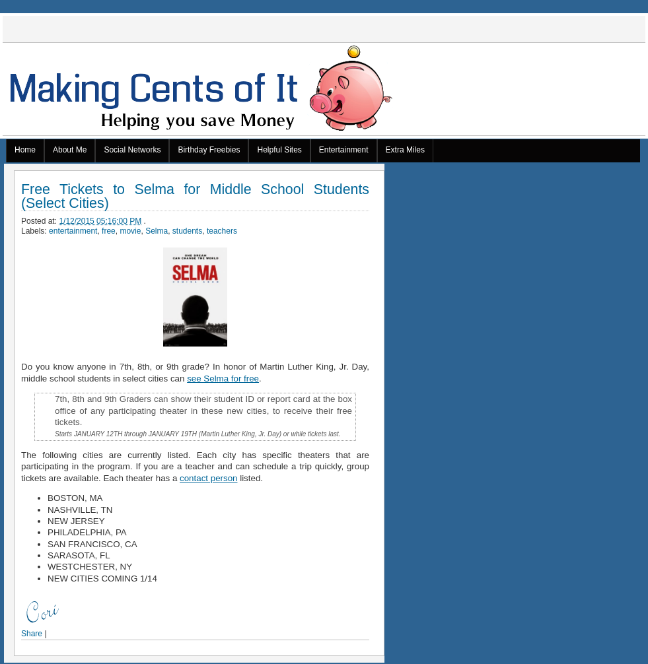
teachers (222, 231)
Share (31, 633)
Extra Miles (405, 149)
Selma (156, 231)
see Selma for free (223, 378)
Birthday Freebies (209, 149)
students (187, 231)
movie (130, 231)
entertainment (73, 231)
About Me (70, 149)
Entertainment (344, 149)
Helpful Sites (279, 149)
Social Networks (132, 149)
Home (25, 149)
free (109, 231)
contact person (208, 478)
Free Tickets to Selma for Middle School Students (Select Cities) (195, 197)
